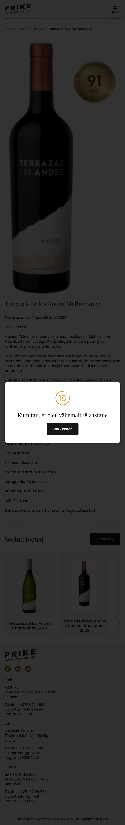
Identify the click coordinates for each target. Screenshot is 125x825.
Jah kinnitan (62, 428)
